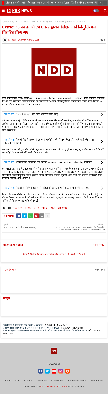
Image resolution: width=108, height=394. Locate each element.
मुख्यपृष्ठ (6, 21)
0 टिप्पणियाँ (100, 270)
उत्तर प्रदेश (17, 208)
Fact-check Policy (77, 380)
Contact (28, 380)
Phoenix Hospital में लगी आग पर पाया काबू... (37, 114)
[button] (100, 3)
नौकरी (44, 208)
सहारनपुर (15, 21)
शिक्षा (52, 208)
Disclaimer (42, 380)
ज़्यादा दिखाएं (98, 245)
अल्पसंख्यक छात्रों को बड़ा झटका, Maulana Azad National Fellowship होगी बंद (54, 162)
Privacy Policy (57, 380)
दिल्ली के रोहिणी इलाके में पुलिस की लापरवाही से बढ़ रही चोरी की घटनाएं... (52, 187)
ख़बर (36, 208)
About (17, 380)
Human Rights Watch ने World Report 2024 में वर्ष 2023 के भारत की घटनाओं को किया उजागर (45, 330)
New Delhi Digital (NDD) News (53, 386)
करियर (28, 208)
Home (8, 380)
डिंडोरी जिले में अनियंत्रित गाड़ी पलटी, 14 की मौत (22, 325)
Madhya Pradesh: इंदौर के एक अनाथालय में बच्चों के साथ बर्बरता (31, 327)
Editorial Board (96, 380)
